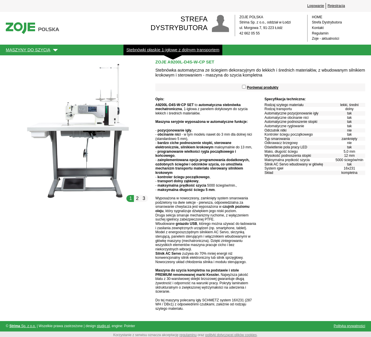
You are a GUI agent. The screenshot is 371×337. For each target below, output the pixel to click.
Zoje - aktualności (325, 39)
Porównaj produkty (263, 87)
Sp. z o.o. (22, 326)
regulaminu (188, 335)
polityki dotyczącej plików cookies (231, 335)
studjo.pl (103, 326)
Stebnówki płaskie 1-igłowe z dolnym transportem (172, 50)
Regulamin (320, 33)
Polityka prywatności (349, 326)
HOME (317, 17)
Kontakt (318, 28)
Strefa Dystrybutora (327, 22)
